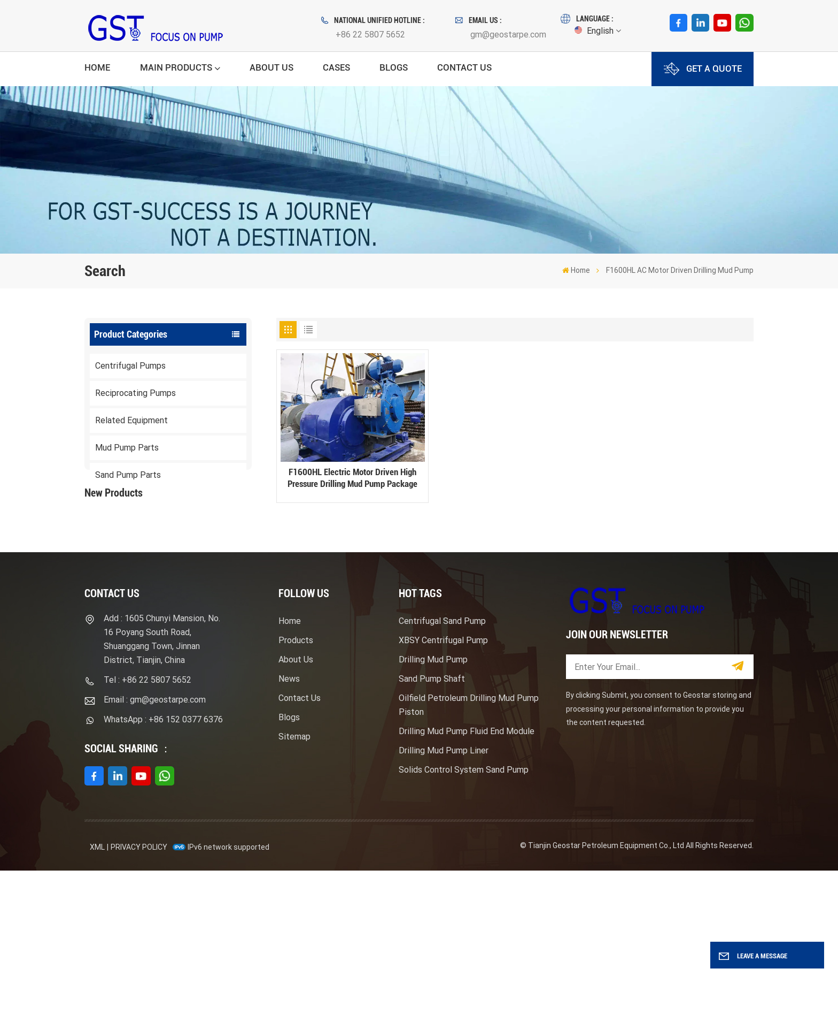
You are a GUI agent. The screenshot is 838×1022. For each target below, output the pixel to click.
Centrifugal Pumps (130, 366)
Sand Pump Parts (128, 475)
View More (171, 576)
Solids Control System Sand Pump (464, 922)
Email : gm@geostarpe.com (155, 851)
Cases (336, 67)
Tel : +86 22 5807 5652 (147, 832)
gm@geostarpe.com (508, 34)
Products (295, 792)
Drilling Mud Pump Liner (443, 902)
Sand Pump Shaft (432, 831)
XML (97, 998)
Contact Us (464, 67)
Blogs (393, 67)
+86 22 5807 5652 (370, 34)
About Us (271, 67)
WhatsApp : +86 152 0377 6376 (163, 871)
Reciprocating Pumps (135, 393)
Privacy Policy (139, 998)
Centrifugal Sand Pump (442, 773)
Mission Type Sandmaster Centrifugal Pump (190, 621)
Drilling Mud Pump (433, 811)
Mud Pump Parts (127, 448)
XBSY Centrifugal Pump (443, 792)
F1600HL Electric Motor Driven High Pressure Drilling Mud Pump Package (191, 555)
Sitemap (294, 888)
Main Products (176, 67)
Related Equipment (131, 420)
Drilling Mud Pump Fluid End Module (466, 883)
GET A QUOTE (703, 68)
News (289, 831)
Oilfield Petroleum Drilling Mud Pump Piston (469, 857)
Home (97, 67)
